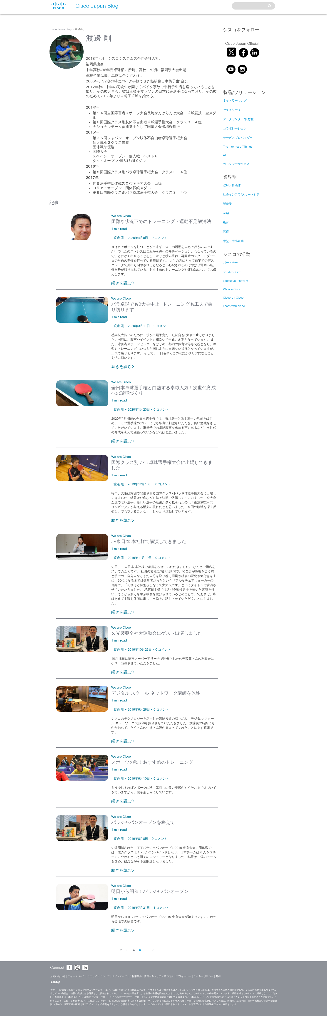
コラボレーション (235, 128)
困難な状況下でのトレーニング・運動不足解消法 (161, 221)
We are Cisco (121, 216)
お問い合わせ (57, 976)
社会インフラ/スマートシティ (243, 194)
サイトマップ (119, 976)
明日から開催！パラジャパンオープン (149, 891)
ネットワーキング (235, 100)
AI (224, 155)
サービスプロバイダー (238, 137)
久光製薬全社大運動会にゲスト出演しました (156, 633)
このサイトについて (98, 976)
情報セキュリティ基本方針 (159, 976)
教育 (226, 222)
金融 (226, 213)
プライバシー (183, 976)
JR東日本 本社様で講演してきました (148, 541)
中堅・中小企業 (233, 241)
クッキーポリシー (203, 976)
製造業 (227, 204)
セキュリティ (232, 110)
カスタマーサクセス (236, 164)
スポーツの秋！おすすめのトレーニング (152, 762)
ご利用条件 (135, 976)
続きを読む (122, 283)
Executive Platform (235, 281)
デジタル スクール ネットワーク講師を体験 (155, 693)
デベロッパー (232, 272)
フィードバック (76, 976)
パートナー (230, 262)
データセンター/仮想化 (238, 119)
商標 (218, 976)
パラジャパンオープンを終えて (143, 822)
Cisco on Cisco (233, 297)
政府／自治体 (232, 185)
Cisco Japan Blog (61, 29)
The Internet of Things (238, 146)
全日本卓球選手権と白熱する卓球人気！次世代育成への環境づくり (163, 391)
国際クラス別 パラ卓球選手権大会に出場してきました (162, 465)
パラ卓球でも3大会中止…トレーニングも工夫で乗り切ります (162, 307)
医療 (226, 231)
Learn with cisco (234, 306)
